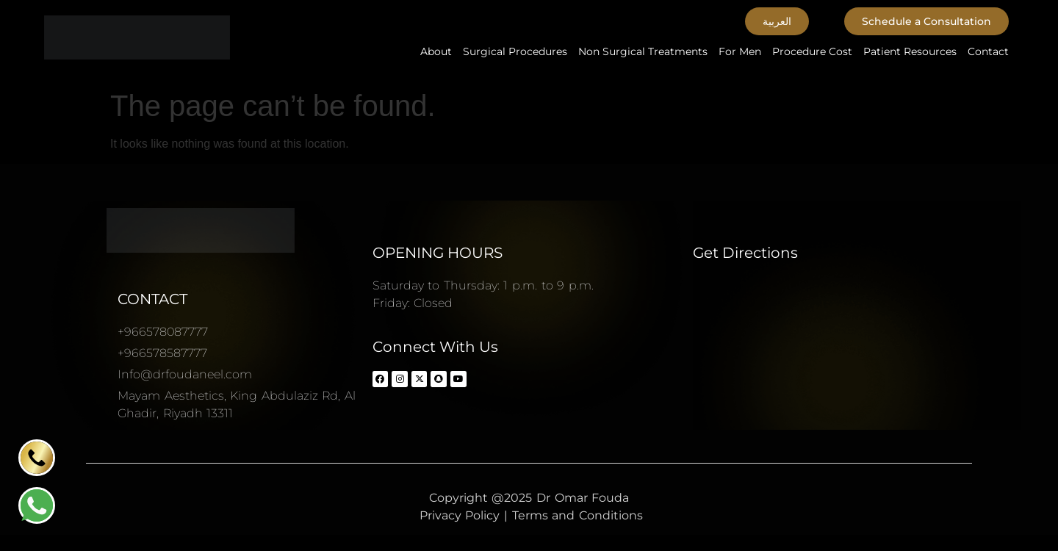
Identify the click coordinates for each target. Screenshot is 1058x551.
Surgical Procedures (515, 51)
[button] (777, 21)
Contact (988, 51)
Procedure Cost (812, 51)
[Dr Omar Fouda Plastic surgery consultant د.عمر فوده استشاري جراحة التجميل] (857, 350)
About (436, 51)
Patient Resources (910, 51)
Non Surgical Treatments (643, 51)
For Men (740, 51)
